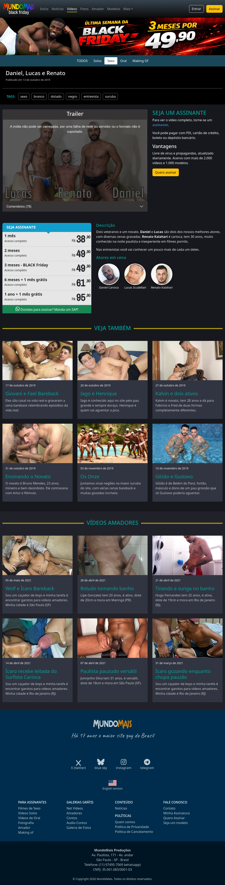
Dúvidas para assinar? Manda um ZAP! (47, 309)
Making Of (140, 61)
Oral (123, 61)
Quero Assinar (174, 818)
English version (112, 788)
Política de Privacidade (132, 827)
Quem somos (125, 822)
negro (72, 96)
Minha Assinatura (176, 813)
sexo (23, 96)
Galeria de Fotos (79, 827)
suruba (110, 96)
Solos (98, 61)
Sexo (110, 61)
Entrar (196, 9)
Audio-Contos (77, 823)
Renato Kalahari (162, 287)
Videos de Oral (29, 818)
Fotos (84, 9)
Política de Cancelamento (134, 831)
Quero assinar (165, 172)
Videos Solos (27, 813)
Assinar (214, 9)
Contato (169, 808)
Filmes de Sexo (29, 808)
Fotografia (26, 823)
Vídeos (72, 9)
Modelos (113, 9)
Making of (25, 832)
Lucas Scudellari (135, 287)
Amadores (74, 813)
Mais (126, 9)
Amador (98, 9)
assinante (160, 125)
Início (44, 9)
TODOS (82, 61)
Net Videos (75, 808)
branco (39, 96)
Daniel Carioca (109, 287)
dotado (56, 96)
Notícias (58, 9)
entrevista (91, 96)
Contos (72, 818)
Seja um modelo (175, 823)
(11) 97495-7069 (111, 864)
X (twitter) (78, 766)
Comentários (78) (18, 206)
